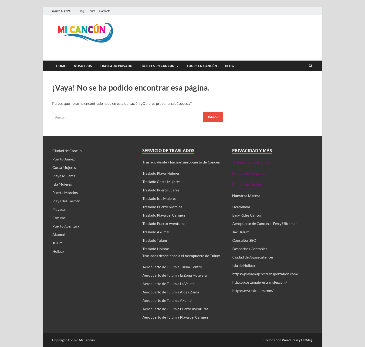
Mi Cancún (87, 340)
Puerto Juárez (63, 159)
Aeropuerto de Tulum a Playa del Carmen (175, 317)
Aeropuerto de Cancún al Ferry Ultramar (264, 223)
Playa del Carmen (66, 201)
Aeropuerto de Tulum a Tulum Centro (172, 267)
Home (61, 66)
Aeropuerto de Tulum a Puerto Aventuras (175, 308)
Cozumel (59, 217)
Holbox (58, 251)
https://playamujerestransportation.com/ (265, 274)
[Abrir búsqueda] (310, 66)
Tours (91, 11)
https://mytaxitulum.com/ (253, 290)
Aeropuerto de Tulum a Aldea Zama (170, 292)
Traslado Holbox (155, 248)
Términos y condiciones (250, 162)
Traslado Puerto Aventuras (163, 223)
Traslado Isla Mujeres (159, 198)
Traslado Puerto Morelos (162, 206)
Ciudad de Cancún (67, 150)
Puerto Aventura (65, 226)
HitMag (306, 340)
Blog (81, 11)
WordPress (290, 340)
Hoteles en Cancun (157, 66)
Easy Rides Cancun (247, 215)
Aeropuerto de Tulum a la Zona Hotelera (174, 275)
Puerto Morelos (65, 192)
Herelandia (241, 206)
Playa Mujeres (63, 176)
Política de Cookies (247, 184)
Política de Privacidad (249, 173)
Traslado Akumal (155, 232)
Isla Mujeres (62, 184)
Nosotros (83, 66)
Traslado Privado (116, 66)
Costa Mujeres (64, 167)
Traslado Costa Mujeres (161, 181)
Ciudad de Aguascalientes (253, 257)
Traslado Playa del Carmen (163, 215)
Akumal (58, 234)
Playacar (59, 209)
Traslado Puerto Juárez (160, 190)
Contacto (104, 11)
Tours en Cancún (201, 66)
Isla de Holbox (243, 265)
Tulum (57, 243)
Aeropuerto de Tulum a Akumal (167, 300)
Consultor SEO (244, 240)
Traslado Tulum (154, 240)
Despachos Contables (249, 248)
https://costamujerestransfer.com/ (259, 282)
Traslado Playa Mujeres (161, 173)
